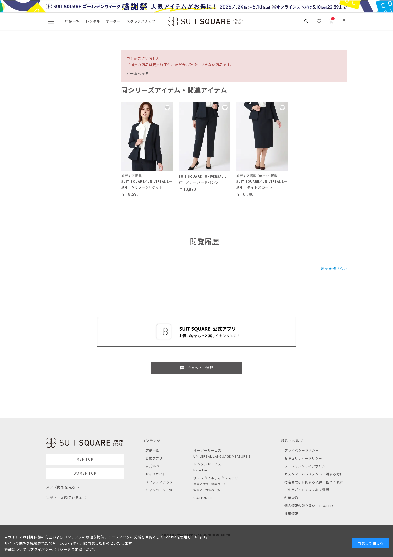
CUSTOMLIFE (204, 497)
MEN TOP (84, 459)
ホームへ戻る (137, 73)
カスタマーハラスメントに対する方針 (313, 474)
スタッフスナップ (140, 21)
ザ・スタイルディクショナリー (217, 477)
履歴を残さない (334, 268)
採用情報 (291, 513)
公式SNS (152, 466)
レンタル (93, 21)
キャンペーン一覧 (159, 489)
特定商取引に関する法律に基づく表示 (313, 482)
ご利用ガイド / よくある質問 (306, 489)
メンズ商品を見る (61, 486)
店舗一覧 (72, 21)
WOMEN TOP (85, 473)
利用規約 (291, 497)
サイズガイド (155, 474)
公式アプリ (154, 458)
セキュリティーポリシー (303, 458)
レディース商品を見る (64, 497)
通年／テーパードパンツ (199, 182)
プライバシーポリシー (301, 450)
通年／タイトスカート (254, 187)
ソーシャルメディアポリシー (306, 466)
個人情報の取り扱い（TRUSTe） (309, 505)
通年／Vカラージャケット (142, 187)
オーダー (113, 21)
